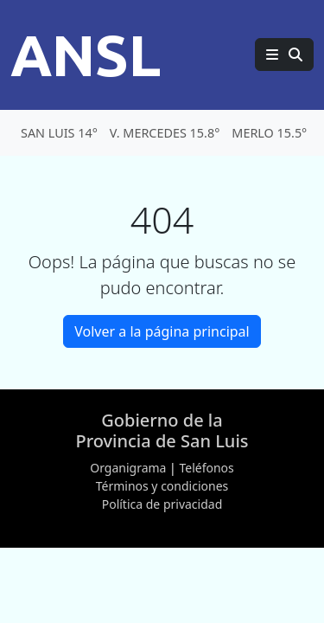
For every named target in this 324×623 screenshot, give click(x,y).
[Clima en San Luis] (162, 133)
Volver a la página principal (161, 331)
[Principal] (284, 54)
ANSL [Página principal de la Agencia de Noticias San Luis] (85, 54)
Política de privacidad (162, 504)
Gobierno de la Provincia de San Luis (161, 430)
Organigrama (128, 467)
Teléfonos (206, 467)
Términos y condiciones (162, 486)
